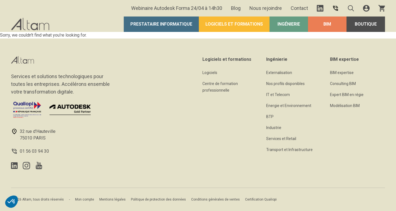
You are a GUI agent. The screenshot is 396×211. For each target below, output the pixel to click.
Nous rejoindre (265, 8)
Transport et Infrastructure (289, 149)
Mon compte (84, 199)
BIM (327, 24)
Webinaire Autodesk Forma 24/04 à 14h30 (176, 8)
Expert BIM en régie (347, 94)
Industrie (273, 127)
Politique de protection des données (158, 199)
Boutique (366, 24)
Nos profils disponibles (285, 83)
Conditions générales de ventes (215, 199)
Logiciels (209, 72)
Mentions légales (112, 199)
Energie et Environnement (288, 105)
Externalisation (279, 72)
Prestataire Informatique (161, 24)
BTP (270, 116)
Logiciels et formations (234, 24)
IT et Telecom (278, 94)
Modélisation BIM (345, 105)
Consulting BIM (343, 83)
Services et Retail (281, 138)
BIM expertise (342, 72)
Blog (236, 8)
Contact (299, 8)
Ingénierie (288, 24)
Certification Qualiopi (261, 199)
